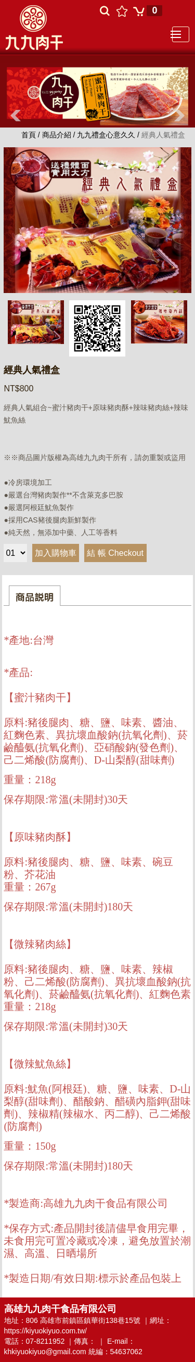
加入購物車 (55, 553)
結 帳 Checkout (115, 553)
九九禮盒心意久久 (107, 135)
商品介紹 (56, 135)
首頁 (29, 135)
